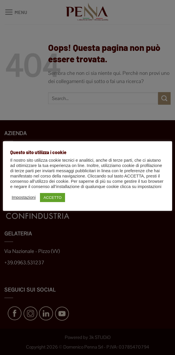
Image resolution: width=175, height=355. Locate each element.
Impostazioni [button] (24, 197)
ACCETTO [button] (52, 197)
